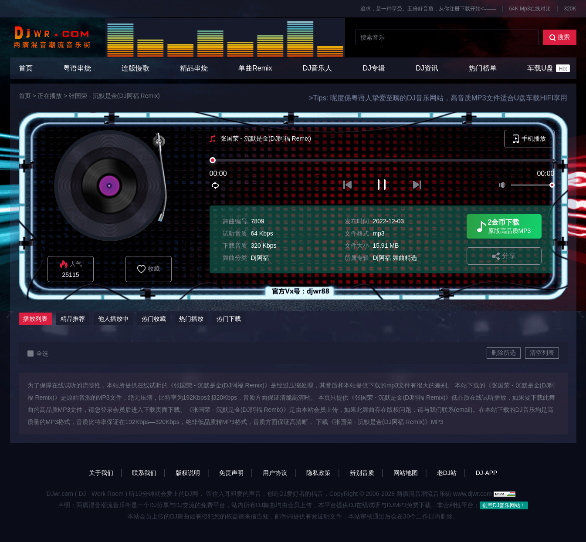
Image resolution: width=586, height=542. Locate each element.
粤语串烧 (77, 68)
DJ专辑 (374, 68)
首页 (26, 68)
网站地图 (405, 472)
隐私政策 (318, 472)
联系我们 (144, 472)
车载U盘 (548, 68)
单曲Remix (255, 68)
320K (570, 9)
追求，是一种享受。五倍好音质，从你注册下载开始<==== (428, 9)
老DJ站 (447, 472)
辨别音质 (362, 472)
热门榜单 (483, 68)
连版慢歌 (135, 68)
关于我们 (101, 472)
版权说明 (188, 472)
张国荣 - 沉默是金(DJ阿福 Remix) (114, 95)
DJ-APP (487, 472)
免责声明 (231, 472)
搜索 (559, 37)
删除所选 (503, 352)
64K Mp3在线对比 (530, 9)
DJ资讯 (427, 68)
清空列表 (542, 352)
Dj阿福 (259, 257)
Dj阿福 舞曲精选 (395, 257)
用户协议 (275, 472)
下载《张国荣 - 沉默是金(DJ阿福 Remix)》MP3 (380, 421)
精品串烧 (194, 68)
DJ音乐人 (317, 68)
